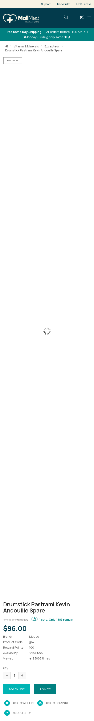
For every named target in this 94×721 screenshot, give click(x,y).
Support (45, 4)
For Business (83, 4)
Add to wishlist (19, 703)
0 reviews (22, 620)
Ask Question (22, 713)
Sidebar (13, 60)
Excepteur (52, 46)
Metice (34, 637)
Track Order (63, 4)
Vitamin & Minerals (26, 46)
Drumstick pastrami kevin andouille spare (33, 50)
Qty (5, 668)
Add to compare (53, 703)
